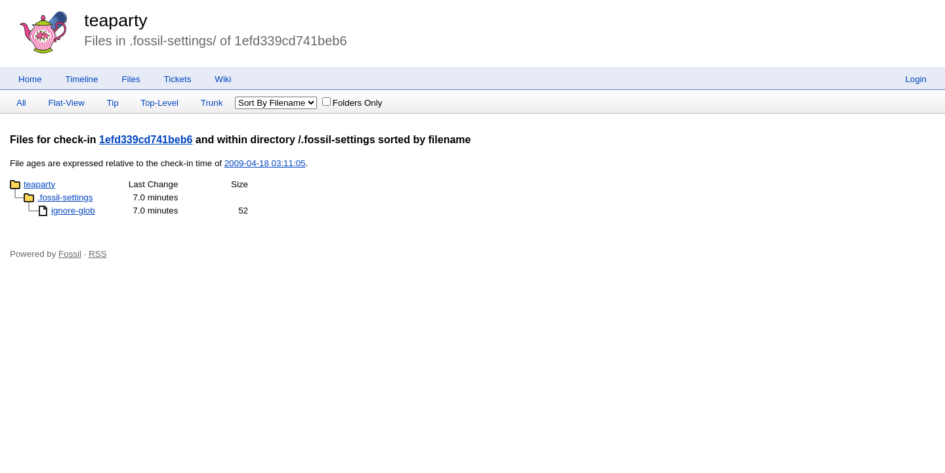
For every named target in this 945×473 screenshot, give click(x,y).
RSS (97, 254)
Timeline (82, 79)
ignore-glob (73, 210)
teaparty (115, 20)
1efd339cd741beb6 (145, 139)
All (21, 103)
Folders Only (352, 103)
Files (130, 79)
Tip (113, 103)
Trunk (212, 103)
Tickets (178, 79)
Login (916, 79)
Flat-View (67, 103)
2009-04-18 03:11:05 (265, 163)
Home (30, 79)
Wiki (223, 79)
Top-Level (159, 103)
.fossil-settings (65, 197)
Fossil (69, 254)
